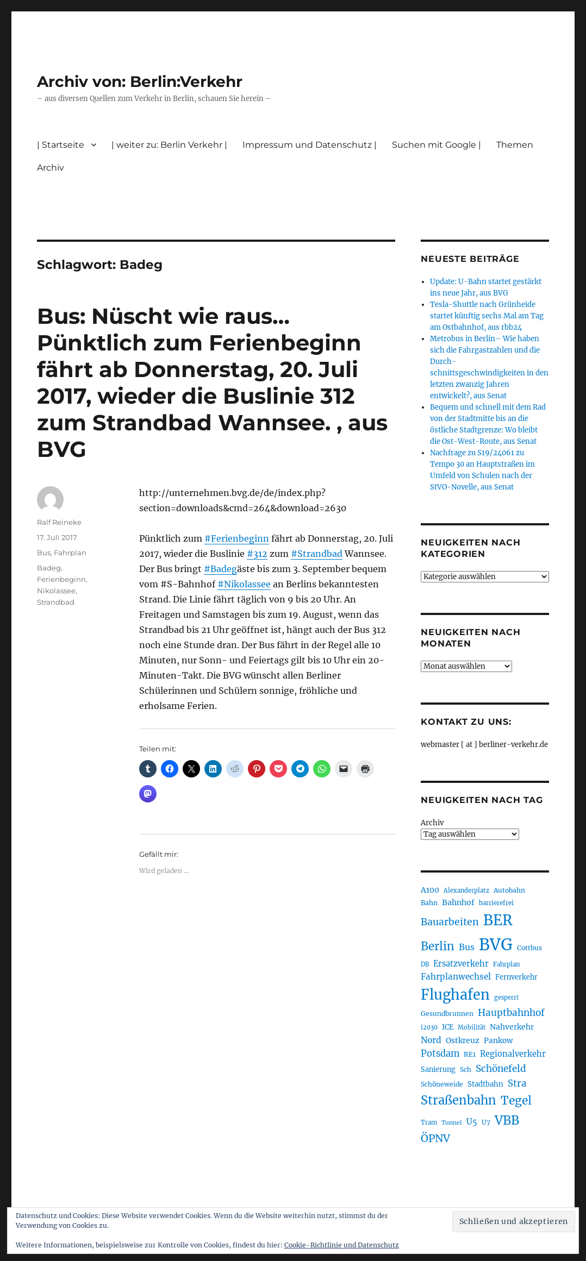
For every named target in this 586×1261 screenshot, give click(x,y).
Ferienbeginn (61, 579)
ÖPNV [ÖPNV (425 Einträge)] (435, 1138)
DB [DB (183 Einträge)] (425, 964)
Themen (514, 145)
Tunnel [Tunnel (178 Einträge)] (451, 1122)
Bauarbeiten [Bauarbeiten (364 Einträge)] (450, 922)
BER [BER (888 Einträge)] (498, 920)
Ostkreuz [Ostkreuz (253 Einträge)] (462, 1040)
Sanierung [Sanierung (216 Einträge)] (438, 1069)
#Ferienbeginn (236, 538)
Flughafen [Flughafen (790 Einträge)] (455, 994)
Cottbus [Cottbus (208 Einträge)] (529, 948)
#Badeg (220, 568)
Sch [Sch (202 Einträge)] (465, 1069)
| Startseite (60, 145)
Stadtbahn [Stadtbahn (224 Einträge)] (485, 1084)
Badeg (49, 567)
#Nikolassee (244, 584)
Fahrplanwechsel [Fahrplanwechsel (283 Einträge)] (456, 976)
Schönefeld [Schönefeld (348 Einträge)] (501, 1069)
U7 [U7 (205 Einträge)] (486, 1122)
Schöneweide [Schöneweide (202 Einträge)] (442, 1084)
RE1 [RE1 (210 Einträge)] (470, 1054)
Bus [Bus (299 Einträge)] (467, 947)
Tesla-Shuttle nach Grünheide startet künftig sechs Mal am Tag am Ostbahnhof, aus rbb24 (487, 316)
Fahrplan (70, 552)
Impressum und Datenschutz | (309, 145)
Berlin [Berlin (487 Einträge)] (437, 946)
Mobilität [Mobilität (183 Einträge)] (471, 1027)
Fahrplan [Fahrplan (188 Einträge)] (506, 964)
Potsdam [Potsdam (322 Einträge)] (440, 1053)
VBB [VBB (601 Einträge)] (507, 1120)
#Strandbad (316, 553)
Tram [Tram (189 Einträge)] (429, 1122)
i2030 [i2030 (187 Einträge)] (429, 1027)
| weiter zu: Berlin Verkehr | (169, 145)
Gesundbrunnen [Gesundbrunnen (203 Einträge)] (447, 1013)
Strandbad (55, 602)
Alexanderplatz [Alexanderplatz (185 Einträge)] (466, 890)
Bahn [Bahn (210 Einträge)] (429, 903)
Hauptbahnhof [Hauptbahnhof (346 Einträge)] (511, 1013)
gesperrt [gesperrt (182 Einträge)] (506, 997)
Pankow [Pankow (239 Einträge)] (498, 1040)
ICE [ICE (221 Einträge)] (447, 1027)
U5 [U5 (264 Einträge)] (471, 1122)
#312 (257, 553)
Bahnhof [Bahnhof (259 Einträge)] (458, 902)
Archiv (50, 167)
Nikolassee (56, 590)
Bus (44, 552)
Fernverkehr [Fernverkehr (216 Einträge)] (516, 977)
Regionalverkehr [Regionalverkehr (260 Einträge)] (513, 1054)
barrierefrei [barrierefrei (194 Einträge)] (496, 903)
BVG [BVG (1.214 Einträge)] (496, 944)
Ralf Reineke (59, 522)
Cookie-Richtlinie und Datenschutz (341, 1245)
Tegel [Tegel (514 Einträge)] (516, 1100)
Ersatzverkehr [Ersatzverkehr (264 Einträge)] (461, 964)
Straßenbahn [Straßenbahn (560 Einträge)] (458, 1100)
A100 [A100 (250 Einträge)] (430, 890)
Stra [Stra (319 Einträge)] (517, 1083)
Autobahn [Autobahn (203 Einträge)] (509, 890)
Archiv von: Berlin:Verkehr (139, 81)
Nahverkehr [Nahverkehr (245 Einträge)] (512, 1027)
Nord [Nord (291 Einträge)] (431, 1040)
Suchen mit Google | (436, 145)
